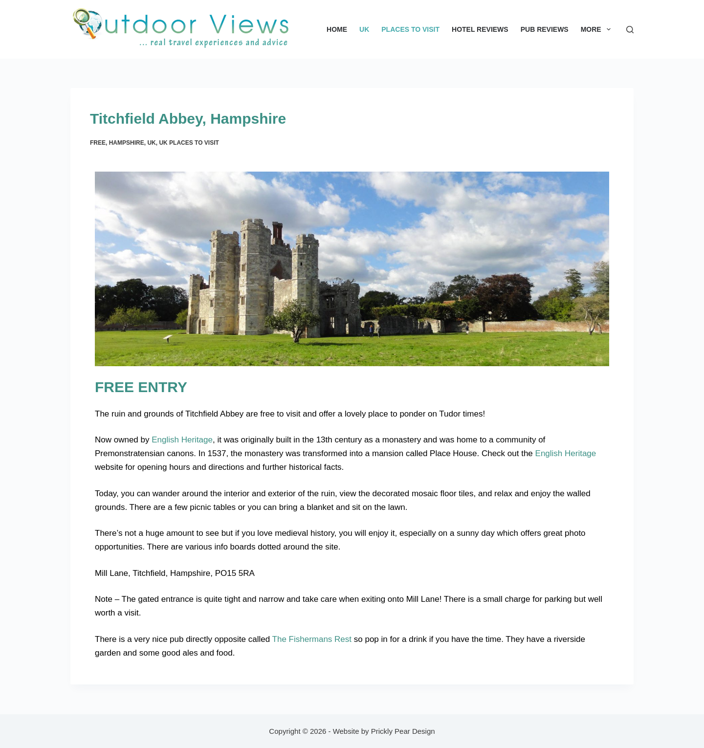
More (598, 29)
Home (337, 29)
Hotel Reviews (480, 29)
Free (98, 142)
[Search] (630, 29)
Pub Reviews (545, 29)
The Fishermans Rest (312, 639)
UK (364, 29)
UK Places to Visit (189, 142)
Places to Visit (410, 29)
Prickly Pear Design (403, 731)
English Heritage (182, 439)
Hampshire (126, 142)
